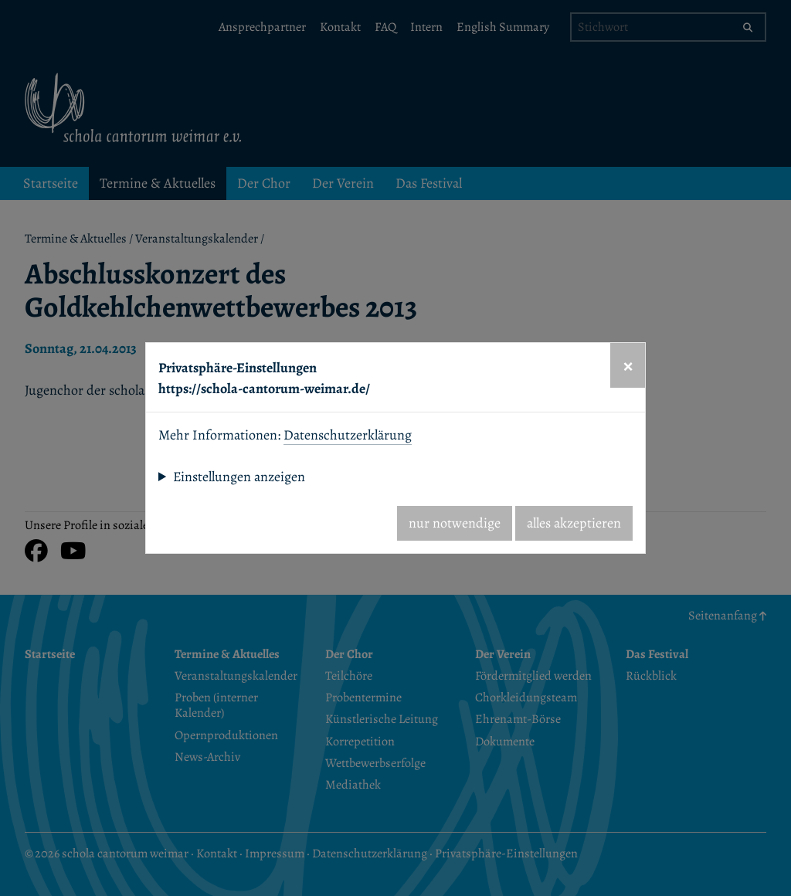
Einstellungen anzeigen (239, 476)
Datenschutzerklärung (347, 435)
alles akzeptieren (574, 523)
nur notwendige (455, 523)
